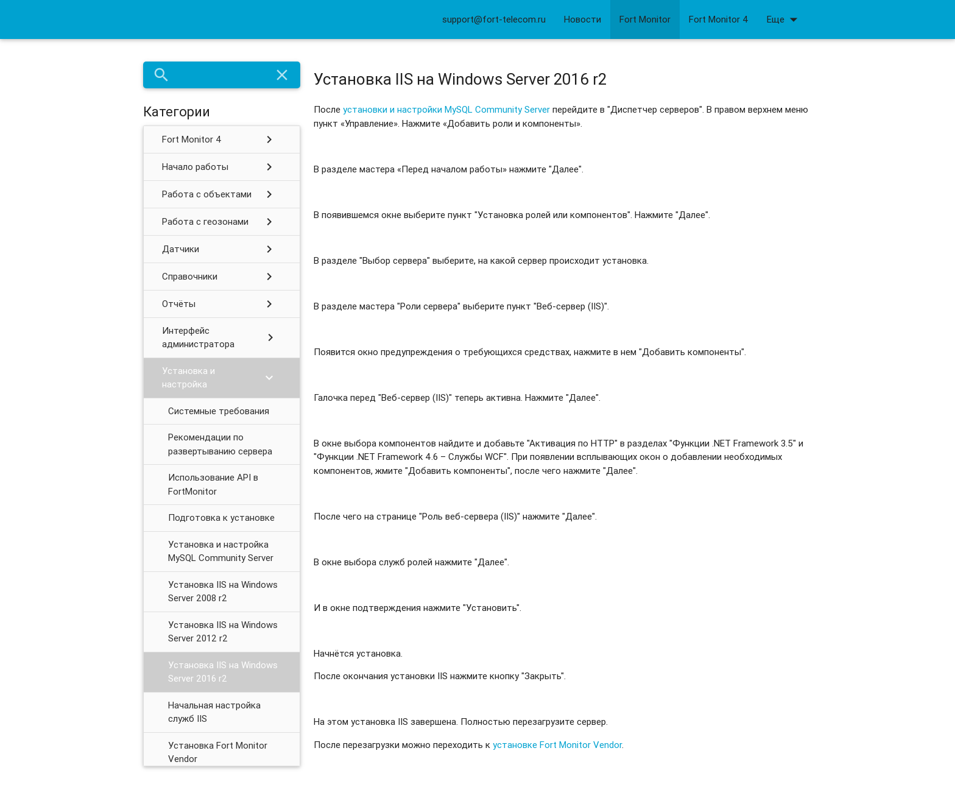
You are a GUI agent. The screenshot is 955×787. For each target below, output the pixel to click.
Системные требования (218, 411)
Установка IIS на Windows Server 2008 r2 (223, 591)
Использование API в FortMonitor (213, 484)
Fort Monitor (645, 19)
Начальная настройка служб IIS (214, 712)
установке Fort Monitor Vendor (557, 744)
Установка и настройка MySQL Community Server (220, 551)
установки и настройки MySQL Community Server (446, 109)
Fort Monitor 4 (719, 19)
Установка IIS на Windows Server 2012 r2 (223, 631)
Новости (582, 19)
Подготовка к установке (221, 517)
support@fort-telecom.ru (494, 19)
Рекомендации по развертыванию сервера (220, 444)
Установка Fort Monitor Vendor (217, 752)
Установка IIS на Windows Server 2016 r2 (223, 672)
